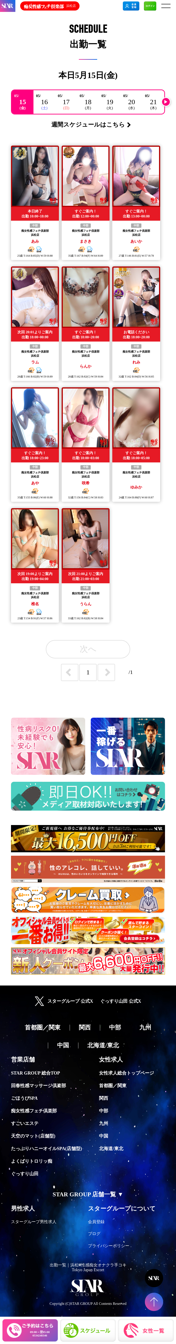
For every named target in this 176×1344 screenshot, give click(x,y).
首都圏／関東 (112, 1085)
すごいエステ (24, 1123)
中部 (35, 225)
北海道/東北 (111, 1148)
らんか (85, 366)
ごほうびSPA (24, 1098)
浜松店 (35, 234)
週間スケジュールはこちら (88, 124)
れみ (136, 362)
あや (35, 483)
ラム (35, 362)
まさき (85, 241)
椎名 (35, 604)
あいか (136, 241)
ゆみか (136, 487)
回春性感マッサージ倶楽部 (38, 1085)
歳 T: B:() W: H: (35, 255)
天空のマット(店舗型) (33, 1135)
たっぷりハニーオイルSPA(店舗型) (46, 1148)
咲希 (86, 483)
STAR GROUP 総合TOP (35, 1072)
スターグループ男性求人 (33, 1221)
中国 (103, 1135)
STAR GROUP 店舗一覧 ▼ (87, 1194)
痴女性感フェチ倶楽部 (35, 230)
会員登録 (96, 1221)
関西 (103, 1098)
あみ (35, 241)
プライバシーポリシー (108, 1246)
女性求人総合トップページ (126, 1072)
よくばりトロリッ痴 (31, 1161)
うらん (85, 604)
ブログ (94, 1233)
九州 (103, 1123)
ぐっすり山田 (24, 1173)
